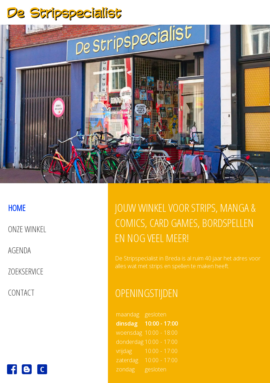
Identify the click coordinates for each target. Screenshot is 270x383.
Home (16, 208)
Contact (21, 292)
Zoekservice (25, 271)
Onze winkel (27, 229)
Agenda (19, 250)
